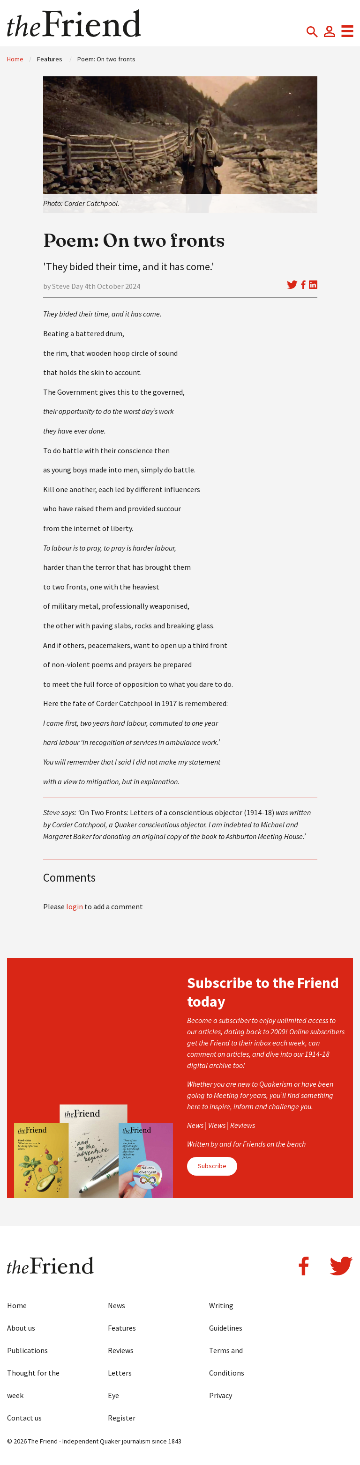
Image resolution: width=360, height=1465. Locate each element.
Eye (113, 1395)
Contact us (24, 1417)
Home (15, 59)
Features (122, 1327)
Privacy (220, 1395)
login (74, 906)
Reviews (121, 1350)
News (116, 1305)
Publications (27, 1350)
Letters (120, 1372)
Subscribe (212, 1166)
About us (21, 1327)
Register (121, 1417)
